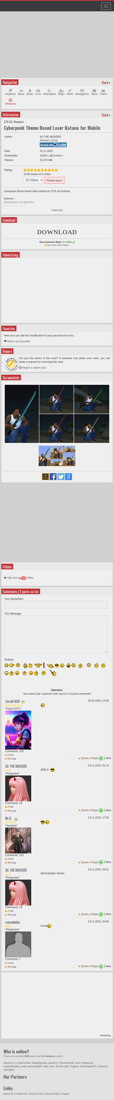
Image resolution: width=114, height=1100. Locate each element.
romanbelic (12, 922)
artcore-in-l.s (10, 1063)
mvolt (23, 1066)
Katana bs (87, 1063)
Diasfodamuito (39, 1063)
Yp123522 (8, 1069)
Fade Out (57, 210)
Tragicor (74, 1066)
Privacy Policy (52, 1093)
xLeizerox (103, 1066)
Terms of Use (36, 1093)
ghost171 (53, 1063)
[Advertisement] (57, 46)
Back (105, 82)
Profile (9, 755)
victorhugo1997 (88, 1066)
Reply (94, 758)
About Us (8, 1093)
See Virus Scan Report (58, 245)
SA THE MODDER (16, 766)
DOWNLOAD (57, 232)
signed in (64, 693)
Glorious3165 (67, 1063)
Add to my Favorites (17, 341)
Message (10, 759)
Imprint (65, 1093)
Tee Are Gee (62, 1066)
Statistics (56, 155)
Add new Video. (19, 577)
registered (47, 693)
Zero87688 (12, 701)
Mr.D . (9, 818)
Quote (84, 758)
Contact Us (21, 1093)
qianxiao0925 (35, 1066)
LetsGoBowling (11, 1066)
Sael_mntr (48, 1066)
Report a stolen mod (32, 367)
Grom (78, 1063)
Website (44, 140)
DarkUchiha (24, 1063)
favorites (69, 335)
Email (54, 140)
